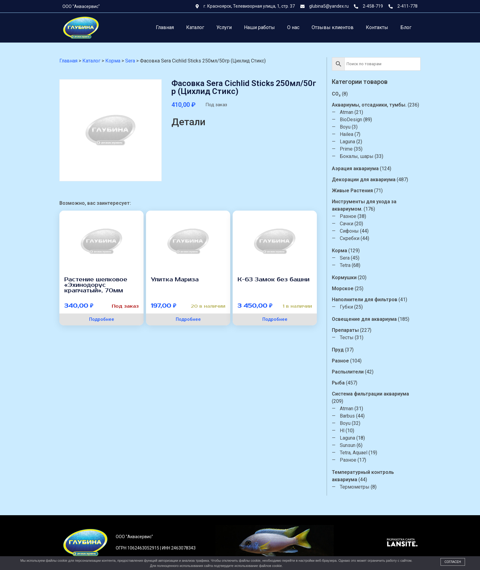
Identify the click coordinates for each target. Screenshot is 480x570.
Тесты (347, 337)
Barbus (347, 416)
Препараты (345, 330)
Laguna (348, 141)
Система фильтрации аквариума (371, 394)
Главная (165, 27)
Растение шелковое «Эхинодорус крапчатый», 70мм (95, 285)
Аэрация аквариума (355, 168)
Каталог (195, 27)
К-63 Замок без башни (273, 279)
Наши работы (259, 27)
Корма (340, 250)
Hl (342, 430)
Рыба (338, 383)
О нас (293, 27)
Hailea (347, 134)
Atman (347, 112)
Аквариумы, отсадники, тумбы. (369, 105)
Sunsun (348, 445)
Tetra (345, 265)
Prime (346, 149)
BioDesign (351, 119)
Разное (348, 216)
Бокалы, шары (357, 156)
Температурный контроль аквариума (363, 475)
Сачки (347, 224)
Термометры (355, 487)
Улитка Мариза (175, 279)
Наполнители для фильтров (365, 299)
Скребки (350, 238)
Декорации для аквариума (364, 179)
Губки (347, 307)
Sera (345, 258)
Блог (405, 27)
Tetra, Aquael (354, 453)
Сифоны (349, 231)
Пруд (338, 350)
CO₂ (336, 94)
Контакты (377, 27)
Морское (343, 288)
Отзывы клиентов (333, 27)
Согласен (452, 562)
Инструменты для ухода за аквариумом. (364, 205)
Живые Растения (352, 190)
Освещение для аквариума (364, 319)
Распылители (348, 372)
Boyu (345, 127)
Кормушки (344, 277)
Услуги (224, 27)
